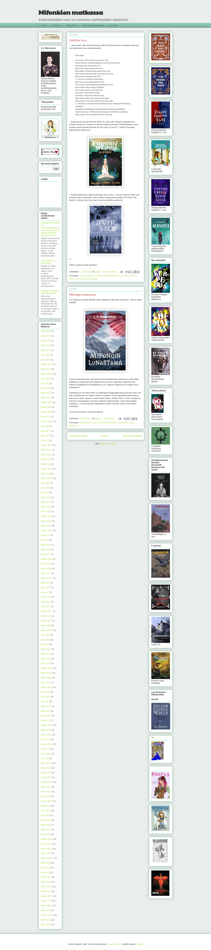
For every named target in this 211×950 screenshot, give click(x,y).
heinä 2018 (46, 545)
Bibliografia (71, 25)
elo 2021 (45, 440)
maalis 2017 (46, 611)
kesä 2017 (46, 601)
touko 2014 (46, 772)
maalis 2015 (46, 725)
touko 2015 (46, 715)
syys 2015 (45, 696)
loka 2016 (45, 635)
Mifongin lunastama (82, 294)
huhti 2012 (46, 891)
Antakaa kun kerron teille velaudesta (50, 292)
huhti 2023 (46, 397)
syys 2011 (45, 924)
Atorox (82, 276)
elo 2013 (45, 815)
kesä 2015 (46, 711)
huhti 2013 (46, 834)
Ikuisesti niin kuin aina (118, 276)
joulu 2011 (46, 910)
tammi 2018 (46, 568)
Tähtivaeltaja (92, 279)
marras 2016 (47, 630)
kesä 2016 (46, 654)
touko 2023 (46, 393)
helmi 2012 (46, 901)
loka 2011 (45, 920)
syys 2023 (45, 378)
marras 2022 (47, 421)
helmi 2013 (46, 844)
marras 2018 (47, 530)
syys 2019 (45, 488)
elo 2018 (45, 540)
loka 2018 (45, 535)
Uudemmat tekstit (78, 436)
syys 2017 (45, 587)
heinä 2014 (46, 763)
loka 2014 (45, 749)
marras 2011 (47, 915)
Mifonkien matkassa (70, 12)
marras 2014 (47, 744)
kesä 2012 (46, 882)
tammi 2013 (46, 848)
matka (95, 422)
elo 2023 (45, 383)
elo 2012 (45, 872)
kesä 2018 (46, 549)
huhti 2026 (46, 331)
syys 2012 (45, 867)
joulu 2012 (46, 853)
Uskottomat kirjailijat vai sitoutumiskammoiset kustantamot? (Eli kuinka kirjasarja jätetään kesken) (50, 229)
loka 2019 (45, 483)
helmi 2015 (46, 730)
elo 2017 (45, 592)
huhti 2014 (46, 777)
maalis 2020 (46, 469)
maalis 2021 (46, 445)
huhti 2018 (46, 554)
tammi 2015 (46, 735)
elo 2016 (45, 644)
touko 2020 (46, 459)
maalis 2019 (46, 516)
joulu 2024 (46, 350)
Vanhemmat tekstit (132, 436)
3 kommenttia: (109, 418)
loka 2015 (45, 692)
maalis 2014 (46, 782)
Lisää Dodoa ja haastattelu (48, 261)
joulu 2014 (46, 739)
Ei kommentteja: (110, 272)
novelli (83, 279)
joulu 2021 (46, 431)
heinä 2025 (46, 336)
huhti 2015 (46, 720)
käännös (133, 276)
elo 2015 (45, 701)
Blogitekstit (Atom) (108, 444)
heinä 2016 (46, 649)
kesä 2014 (46, 768)
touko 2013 (46, 829)
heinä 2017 (46, 597)
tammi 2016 (46, 677)
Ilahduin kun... (78, 40)
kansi (89, 422)
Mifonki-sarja (122, 422)
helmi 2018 (46, 564)
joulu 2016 (46, 625)
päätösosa (73, 425)
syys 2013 (45, 810)
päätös (132, 422)
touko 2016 (46, 659)
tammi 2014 (46, 791)
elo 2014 (45, 758)
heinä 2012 (46, 877)
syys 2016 (45, 640)
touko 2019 (46, 507)
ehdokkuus (90, 276)
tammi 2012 (46, 905)
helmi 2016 (46, 673)
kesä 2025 (46, 340)
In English (114, 25)
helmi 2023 (46, 407)
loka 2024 (45, 355)
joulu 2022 (46, 416)
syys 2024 (45, 359)
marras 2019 (47, 478)
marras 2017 (47, 578)
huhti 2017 (46, 606)
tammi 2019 (46, 521)
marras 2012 (47, 858)
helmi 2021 (46, 450)
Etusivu (44, 25)
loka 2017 (45, 583)
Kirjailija (56, 25)
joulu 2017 (46, 573)
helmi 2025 (46, 345)
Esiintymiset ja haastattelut (93, 25)
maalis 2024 (46, 364)
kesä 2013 (46, 825)
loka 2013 (45, 806)
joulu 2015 (46, 682)
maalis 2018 (46, 559)
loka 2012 (45, 863)
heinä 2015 (46, 706)
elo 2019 (45, 492)
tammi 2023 (46, 412)
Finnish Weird (102, 276)
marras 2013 (47, 801)
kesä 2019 (46, 502)
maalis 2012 (46, 896)
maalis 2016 (46, 668)
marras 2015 (47, 687)
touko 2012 (46, 886)
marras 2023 (47, 374)
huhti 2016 (46, 663)
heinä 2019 (46, 497)
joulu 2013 (46, 796)
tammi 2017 (46, 620)
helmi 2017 (46, 616)
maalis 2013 (46, 839)
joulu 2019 (46, 473)
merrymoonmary (114, 944)
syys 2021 (45, 435)
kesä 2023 (46, 388)
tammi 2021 (46, 454)
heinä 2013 (46, 820)
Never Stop (74, 279)
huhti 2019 (46, 511)
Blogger (139, 944)
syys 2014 (45, 753)
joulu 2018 (46, 525)
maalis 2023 (46, 402)
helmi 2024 (46, 369)
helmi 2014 (46, 787)
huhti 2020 (46, 464)
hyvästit (82, 422)
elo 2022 (45, 426)
